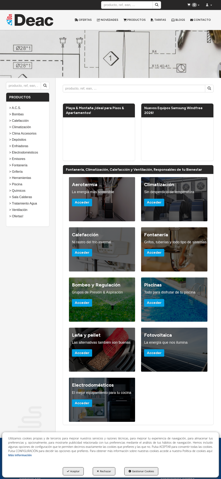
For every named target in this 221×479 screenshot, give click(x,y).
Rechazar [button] (104, 471)
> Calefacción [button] (19, 120)
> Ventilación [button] (18, 210)
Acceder (82, 202)
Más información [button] (20, 455)
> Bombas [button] (16, 114)
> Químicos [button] (17, 190)
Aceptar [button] (73, 471)
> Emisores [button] (17, 159)
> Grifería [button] (16, 171)
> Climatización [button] (20, 127)
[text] (127, 5)
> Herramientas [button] (20, 178)
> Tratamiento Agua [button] (23, 203)
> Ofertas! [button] (16, 216)
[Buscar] (156, 5)
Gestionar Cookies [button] (141, 471)
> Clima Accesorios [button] (23, 133)
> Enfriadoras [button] (18, 146)
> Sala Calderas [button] (20, 197)
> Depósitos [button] (17, 139)
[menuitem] (83, 20)
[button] (30, 20)
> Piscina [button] (15, 184)
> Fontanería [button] (18, 165)
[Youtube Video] (99, 139)
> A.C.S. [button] (15, 108)
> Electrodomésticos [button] (23, 152)
